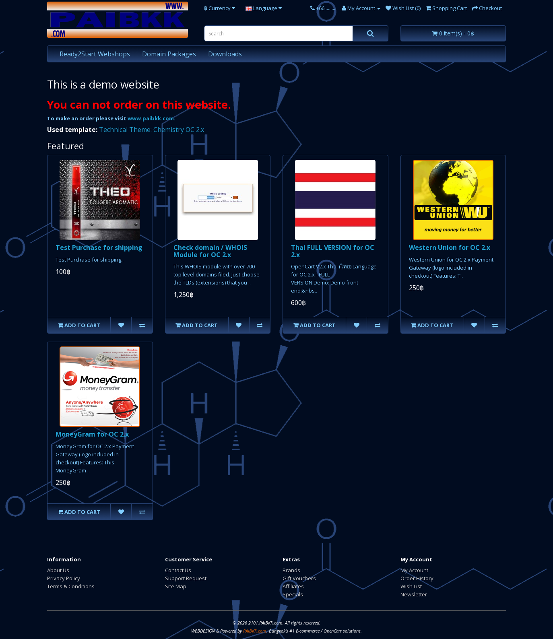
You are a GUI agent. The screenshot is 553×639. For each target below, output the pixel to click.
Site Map (175, 586)
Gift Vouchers (299, 578)
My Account (414, 570)
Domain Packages (169, 53)
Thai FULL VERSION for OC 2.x (332, 251)
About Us (58, 570)
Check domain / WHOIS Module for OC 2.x (210, 251)
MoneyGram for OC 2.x (92, 434)
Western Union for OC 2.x (449, 247)
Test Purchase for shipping (99, 247)
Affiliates (293, 586)
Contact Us (178, 570)
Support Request (185, 578)
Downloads (225, 53)
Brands (291, 570)
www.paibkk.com (151, 118)
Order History (416, 578)
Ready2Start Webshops (95, 53)
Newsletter (413, 594)
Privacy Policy (63, 578)
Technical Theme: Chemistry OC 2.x (151, 129)
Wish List (411, 586)
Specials (293, 594)
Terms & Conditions (71, 586)
